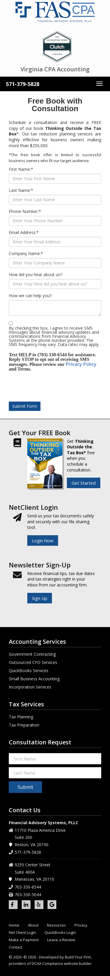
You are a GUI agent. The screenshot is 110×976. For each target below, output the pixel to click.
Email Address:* (24, 232)
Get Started (84, 483)
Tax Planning (21, 716)
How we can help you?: (30, 296)
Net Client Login (22, 932)
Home (14, 925)
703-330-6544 (28, 887)
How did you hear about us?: (36, 275)
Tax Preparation (24, 725)
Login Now (42, 540)
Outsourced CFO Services (33, 662)
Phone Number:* (25, 211)
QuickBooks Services (28, 670)
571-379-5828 (22, 83)
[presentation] (57, 385)
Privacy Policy (81, 364)
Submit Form (24, 406)
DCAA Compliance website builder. (62, 963)
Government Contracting (32, 654)
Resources (56, 925)
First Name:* (21, 169)
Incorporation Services (30, 687)
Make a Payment (24, 940)
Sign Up (39, 598)
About (33, 925)
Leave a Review (61, 940)
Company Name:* (26, 254)
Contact (15, 947)
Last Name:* (21, 190)
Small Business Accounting (34, 678)
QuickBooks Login (60, 932)
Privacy (81, 925)
